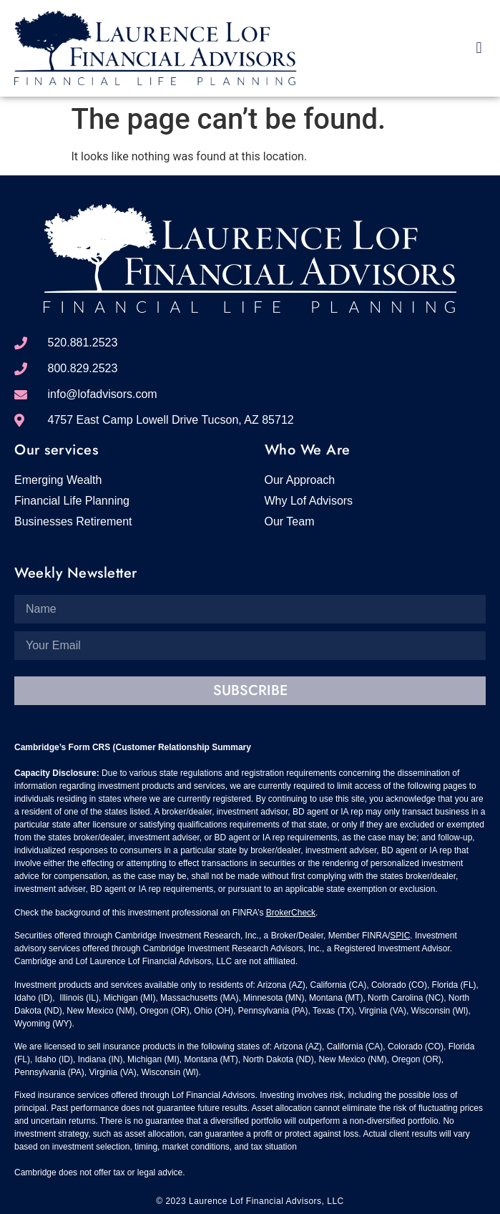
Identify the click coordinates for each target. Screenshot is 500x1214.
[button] (479, 47)
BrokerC (282, 913)
